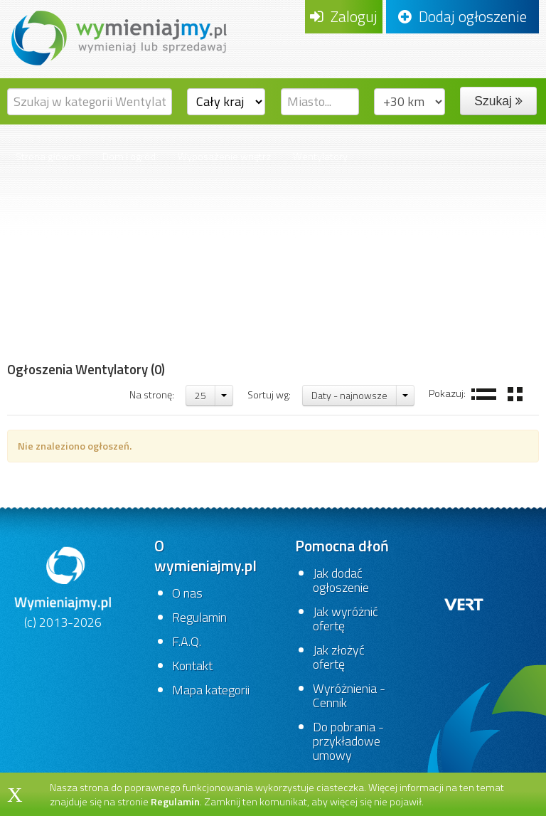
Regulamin (199, 617)
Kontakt (192, 665)
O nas (187, 593)
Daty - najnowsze (349, 395)
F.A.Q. (186, 641)
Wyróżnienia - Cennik (349, 695)
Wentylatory (320, 156)
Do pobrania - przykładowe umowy (348, 741)
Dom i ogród (129, 156)
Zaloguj (344, 16)
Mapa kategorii (211, 689)
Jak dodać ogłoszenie (341, 580)
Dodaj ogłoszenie (462, 16)
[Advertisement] (86, 277)
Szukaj (498, 101)
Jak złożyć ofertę (339, 657)
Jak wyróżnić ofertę (345, 618)
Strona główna (48, 156)
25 (200, 395)
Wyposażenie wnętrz (224, 156)
